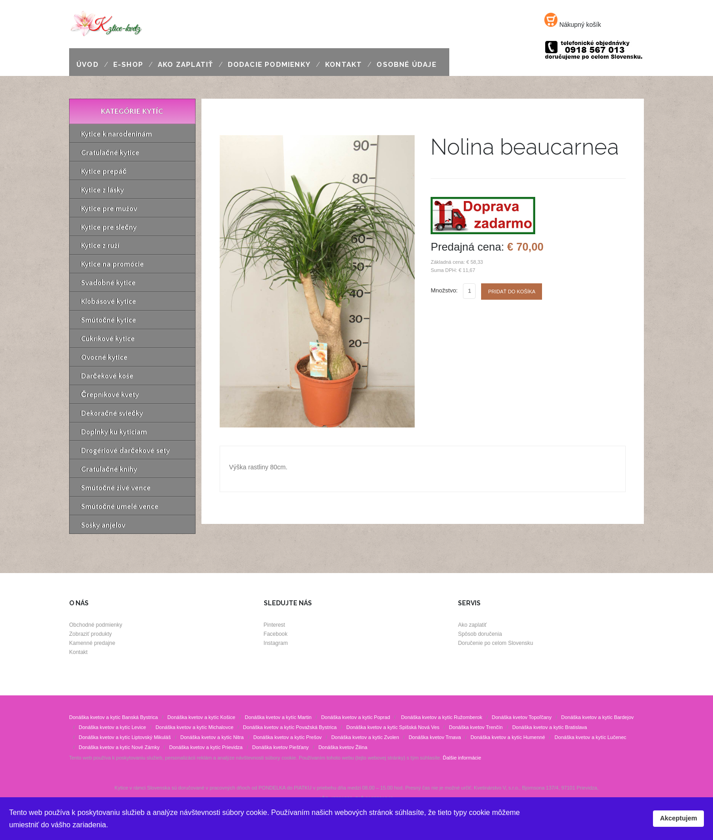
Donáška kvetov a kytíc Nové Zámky (119, 747)
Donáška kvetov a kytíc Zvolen (365, 737)
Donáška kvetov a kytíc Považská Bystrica (289, 727)
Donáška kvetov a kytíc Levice (112, 727)
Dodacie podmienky (269, 64)
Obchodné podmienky (95, 625)
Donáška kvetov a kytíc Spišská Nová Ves (392, 727)
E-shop (128, 64)
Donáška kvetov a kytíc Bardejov (597, 717)
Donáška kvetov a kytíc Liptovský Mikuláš (125, 737)
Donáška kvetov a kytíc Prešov (287, 737)
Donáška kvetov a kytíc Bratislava (549, 727)
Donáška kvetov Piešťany (280, 747)
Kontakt (343, 64)
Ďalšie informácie (462, 757)
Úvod (87, 64)
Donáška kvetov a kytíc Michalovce (194, 727)
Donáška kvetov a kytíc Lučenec (591, 737)
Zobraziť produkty (90, 634)
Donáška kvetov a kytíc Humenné (508, 737)
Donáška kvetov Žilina (342, 747)
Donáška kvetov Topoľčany (521, 717)
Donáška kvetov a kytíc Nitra (211, 737)
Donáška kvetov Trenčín (475, 727)
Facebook (276, 634)
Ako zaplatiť (185, 64)
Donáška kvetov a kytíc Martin (278, 717)
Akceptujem (678, 818)
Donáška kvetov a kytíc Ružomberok (441, 717)
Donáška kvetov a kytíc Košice (201, 717)
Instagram (276, 643)
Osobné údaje (406, 64)
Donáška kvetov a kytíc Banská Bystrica (113, 717)
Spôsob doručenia (480, 634)
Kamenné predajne (92, 643)
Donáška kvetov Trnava (435, 737)
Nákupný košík (572, 24)
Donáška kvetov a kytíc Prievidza (205, 747)
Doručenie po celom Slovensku (495, 643)
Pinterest (274, 625)
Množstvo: (444, 290)
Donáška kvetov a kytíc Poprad (355, 717)
